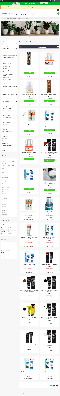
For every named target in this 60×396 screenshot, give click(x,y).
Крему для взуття (6, 77)
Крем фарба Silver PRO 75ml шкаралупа (29, 344)
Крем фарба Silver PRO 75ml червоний (49, 264)
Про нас (31, 14)
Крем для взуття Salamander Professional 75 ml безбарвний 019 (49, 318)
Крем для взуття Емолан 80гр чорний (29, 317)
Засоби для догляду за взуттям (16, 18)
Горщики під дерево (7, 117)
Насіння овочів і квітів (7, 88)
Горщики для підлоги (7, 115)
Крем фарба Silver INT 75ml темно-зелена (29, 371)
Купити (29, 72)
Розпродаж (5, 138)
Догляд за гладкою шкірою (8, 81)
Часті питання (5, 148)
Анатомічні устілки (7, 59)
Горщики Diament (6, 122)
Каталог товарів (22, 14)
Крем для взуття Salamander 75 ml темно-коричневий (29, 238)
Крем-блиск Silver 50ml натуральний (29, 94)
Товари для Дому (6, 46)
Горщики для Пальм (7, 108)
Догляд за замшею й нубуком (7, 83)
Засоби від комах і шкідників (8, 94)
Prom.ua (35, 393)
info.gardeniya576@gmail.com (8, 258)
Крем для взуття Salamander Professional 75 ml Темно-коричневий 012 (29, 291)
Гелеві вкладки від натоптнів (7, 64)
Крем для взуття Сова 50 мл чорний (29, 66)
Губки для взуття (6, 70)
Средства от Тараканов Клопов (7, 91)
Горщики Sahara (6, 129)
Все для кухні (5, 50)
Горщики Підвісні (6, 120)
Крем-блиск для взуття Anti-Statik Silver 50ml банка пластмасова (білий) (49, 183)
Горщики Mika (5, 124)
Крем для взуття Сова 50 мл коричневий (49, 94)
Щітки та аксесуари (7, 79)
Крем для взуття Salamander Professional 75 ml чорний (49, 291)
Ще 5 (4, 195)
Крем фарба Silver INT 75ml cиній (29, 264)
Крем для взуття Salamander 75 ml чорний (29, 211)
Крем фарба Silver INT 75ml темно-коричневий (49, 238)
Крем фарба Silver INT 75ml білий (29, 182)
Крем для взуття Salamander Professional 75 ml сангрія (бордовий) (49, 153)
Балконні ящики (6, 96)
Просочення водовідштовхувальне (7, 72)
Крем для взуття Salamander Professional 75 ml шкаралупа (49, 345)
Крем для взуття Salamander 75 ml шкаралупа (29, 123)
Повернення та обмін (6, 145)
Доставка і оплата (5, 143)
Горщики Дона (5, 103)
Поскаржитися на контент (33, 394)
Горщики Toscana (6, 133)
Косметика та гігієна (7, 53)
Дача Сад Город (6, 48)
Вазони (4, 99)
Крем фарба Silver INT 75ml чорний (49, 123)
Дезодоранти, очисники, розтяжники (8, 75)
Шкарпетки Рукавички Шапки (9, 86)
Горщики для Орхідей (7, 106)
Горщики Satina (6, 127)
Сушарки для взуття (7, 66)
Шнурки (5, 68)
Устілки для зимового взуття (7, 61)
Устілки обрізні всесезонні (8, 57)
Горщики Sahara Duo (7, 131)
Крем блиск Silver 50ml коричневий (29, 152)
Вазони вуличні (6, 101)
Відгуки (3, 150)
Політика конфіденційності (42, 394)
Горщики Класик (6, 113)
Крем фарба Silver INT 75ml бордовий (49, 371)
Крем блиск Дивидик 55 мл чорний (49, 211)
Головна (16, 14)
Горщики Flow (5, 136)
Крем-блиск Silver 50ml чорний (49, 66)
